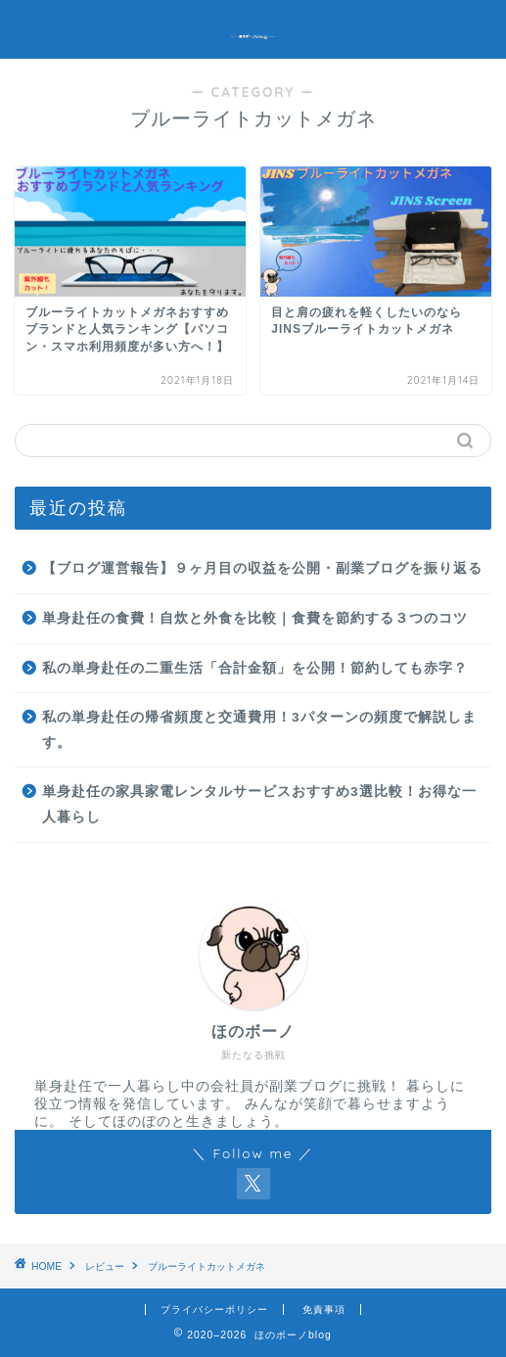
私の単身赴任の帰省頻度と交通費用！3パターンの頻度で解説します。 (259, 730)
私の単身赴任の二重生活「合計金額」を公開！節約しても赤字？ (255, 668)
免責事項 (323, 1309)
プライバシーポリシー (214, 1309)
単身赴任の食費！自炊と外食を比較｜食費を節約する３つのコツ (255, 618)
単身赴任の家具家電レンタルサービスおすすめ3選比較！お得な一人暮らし (259, 804)
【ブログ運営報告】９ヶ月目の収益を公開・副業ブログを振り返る (262, 568)
